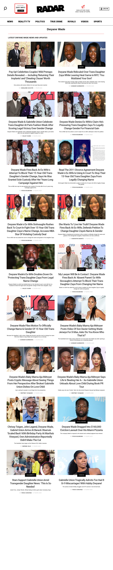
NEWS (10, 21)
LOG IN (104, 9)
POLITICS (40, 21)
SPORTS (98, 21)
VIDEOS (84, 21)
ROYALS (72, 21)
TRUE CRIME (56, 21)
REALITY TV (24, 21)
